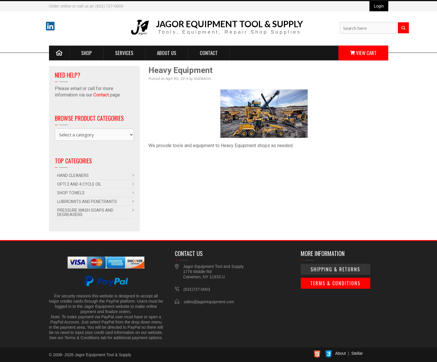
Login (379, 6)
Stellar (357, 353)
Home (59, 52)
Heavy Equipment (180, 70)
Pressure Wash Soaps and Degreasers (85, 212)
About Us (166, 52)
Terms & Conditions (335, 283)
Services (124, 52)
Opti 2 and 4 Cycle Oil (79, 184)
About (340, 353)
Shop (86, 52)
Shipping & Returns (335, 269)
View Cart (366, 52)
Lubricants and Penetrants (87, 201)
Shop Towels (71, 193)
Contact (209, 52)
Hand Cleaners (73, 175)
